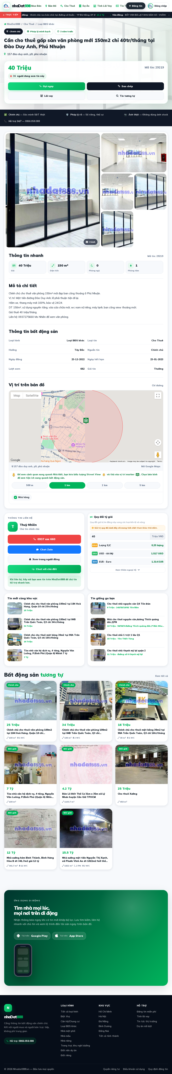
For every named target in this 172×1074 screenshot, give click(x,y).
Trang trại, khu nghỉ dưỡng (75, 1045)
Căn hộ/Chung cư (70, 1021)
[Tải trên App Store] (69, 936)
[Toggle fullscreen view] (157, 395)
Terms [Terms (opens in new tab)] (159, 461)
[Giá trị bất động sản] (120, 536)
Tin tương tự (125, 95)
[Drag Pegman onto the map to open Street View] (157, 454)
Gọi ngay (47, 86)
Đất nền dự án (69, 1050)
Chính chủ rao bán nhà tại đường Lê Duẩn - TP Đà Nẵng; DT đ (62, 14)
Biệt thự (65, 1016)
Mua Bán (34, 5)
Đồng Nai (104, 1030)
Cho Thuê (67, 5)
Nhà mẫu (66, 1035)
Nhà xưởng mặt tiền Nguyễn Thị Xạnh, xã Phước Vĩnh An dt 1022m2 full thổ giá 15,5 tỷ (85, 861)
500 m (29, 485)
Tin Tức (122, 5)
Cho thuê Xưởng (127, 793)
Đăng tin (135, 5)
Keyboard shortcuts (117, 461)
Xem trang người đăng (44, 559)
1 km (67, 485)
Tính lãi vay (143, 1016)
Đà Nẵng (103, 1021)
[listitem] (128, 609)
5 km (142, 485)
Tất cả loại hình (69, 1011)
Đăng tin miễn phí (146, 1011)
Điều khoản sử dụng (134, 1068)
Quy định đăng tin (158, 1068)
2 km (104, 485)
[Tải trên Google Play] (32, 936)
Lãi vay (47, 95)
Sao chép (125, 86)
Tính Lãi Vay (103, 5)
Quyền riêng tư (111, 1068)
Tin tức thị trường (147, 1021)
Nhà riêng (66, 1040)
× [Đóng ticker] (169, 14)
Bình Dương (105, 1026)
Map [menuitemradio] (17, 395)
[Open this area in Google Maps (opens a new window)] (15, 460)
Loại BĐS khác (69, 1026)
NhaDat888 (12, 24)
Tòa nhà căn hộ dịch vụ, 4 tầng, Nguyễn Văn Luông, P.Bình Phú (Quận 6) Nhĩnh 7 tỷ (30, 797)
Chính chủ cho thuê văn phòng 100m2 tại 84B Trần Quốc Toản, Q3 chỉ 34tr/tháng (84, 733)
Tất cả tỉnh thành (109, 1035)
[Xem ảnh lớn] (53, 190)
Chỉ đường (157, 385)
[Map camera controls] (157, 442)
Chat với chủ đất (44, 569)
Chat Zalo (44, 549)
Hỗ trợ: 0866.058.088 (20, 1041)
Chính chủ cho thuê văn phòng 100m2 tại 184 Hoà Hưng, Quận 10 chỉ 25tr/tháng (29, 733)
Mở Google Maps (150, 466)
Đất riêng (66, 1055)
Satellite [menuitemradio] (32, 395)
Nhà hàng (23, 497)
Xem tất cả (161, 676)
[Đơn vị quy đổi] (157, 536)
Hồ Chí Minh (105, 1011)
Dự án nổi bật (144, 1026)
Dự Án (84, 5)
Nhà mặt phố (68, 1030)
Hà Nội (102, 1016)
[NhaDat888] (16, 6)
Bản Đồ (50, 5)
